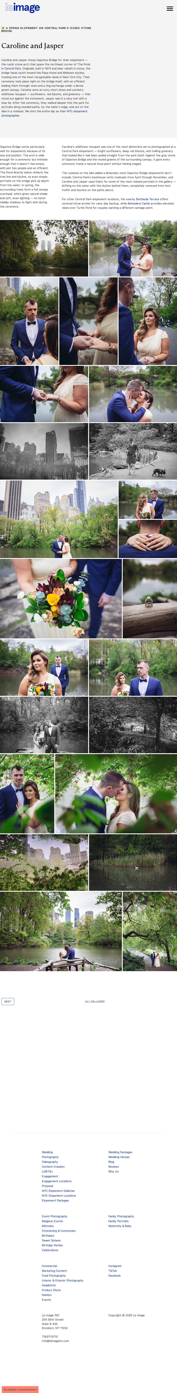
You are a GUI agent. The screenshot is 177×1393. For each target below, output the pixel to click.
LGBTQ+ (47, 1171)
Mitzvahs (48, 1226)
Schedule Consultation (20, 1389)
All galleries (95, 1001)
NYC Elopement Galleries (58, 1190)
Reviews (113, 1166)
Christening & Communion (59, 1230)
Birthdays (48, 1235)
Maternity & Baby (120, 1226)
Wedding (47, 1152)
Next (7, 1001)
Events (46, 1299)
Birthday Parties (52, 1245)
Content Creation (53, 1166)
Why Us (113, 1171)
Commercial (49, 1266)
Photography (50, 1157)
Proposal (47, 1186)
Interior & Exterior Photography (62, 1280)
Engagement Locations (57, 1181)
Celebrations (50, 1250)
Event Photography (54, 1216)
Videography (50, 1162)
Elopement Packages (55, 1200)
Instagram (115, 1266)
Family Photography (121, 1216)
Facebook (114, 1275)
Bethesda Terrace (147, 199)
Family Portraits (118, 1221)
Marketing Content (54, 1270)
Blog (111, 1162)
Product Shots (51, 1290)
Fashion (47, 1295)
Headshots (49, 1285)
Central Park (12, 68)
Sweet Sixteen (51, 1240)
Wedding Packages (120, 1152)
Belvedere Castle (139, 203)
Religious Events (52, 1221)
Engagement (50, 1176)
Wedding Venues (119, 1157)
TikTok (112, 1270)
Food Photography (54, 1275)
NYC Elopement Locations (59, 1195)
